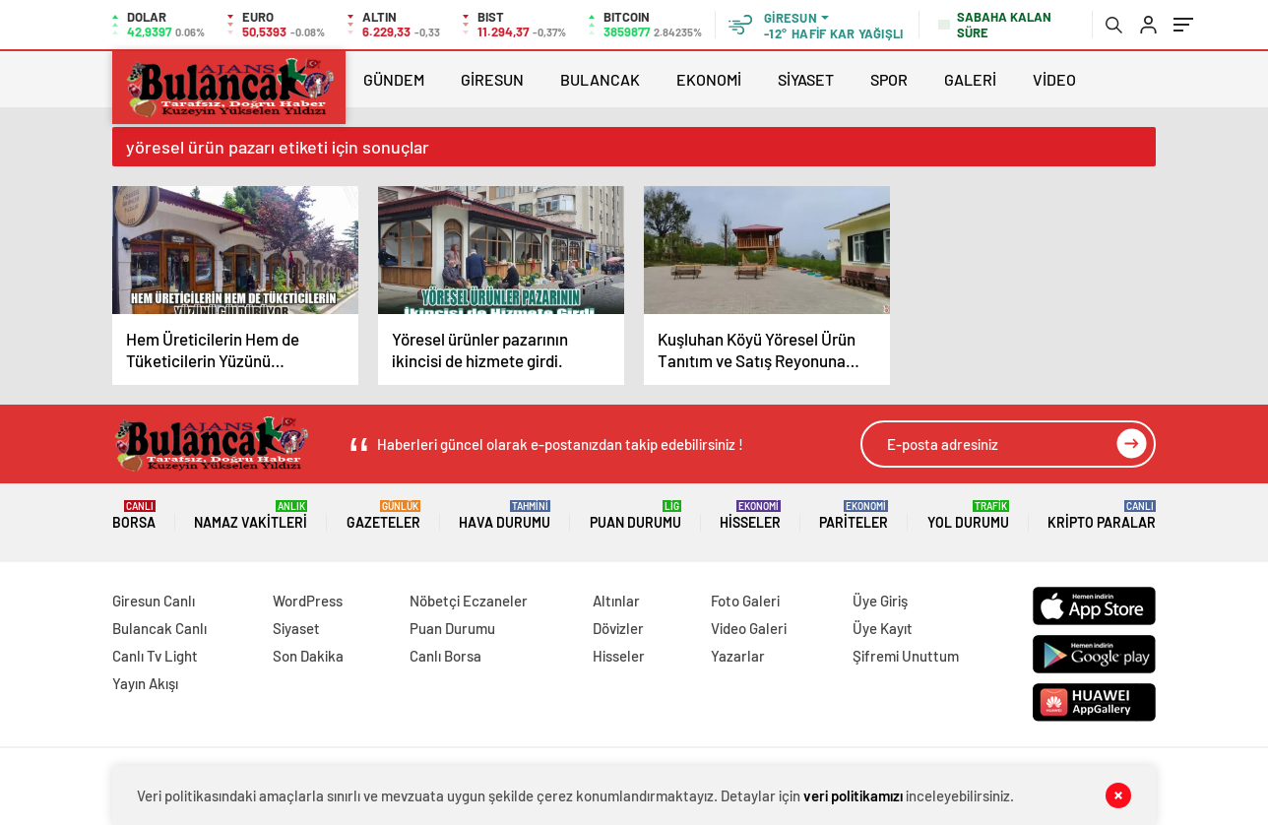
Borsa (134, 515)
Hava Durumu (504, 515)
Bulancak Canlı (159, 628)
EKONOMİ (708, 79)
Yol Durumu (968, 515)
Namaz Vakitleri (250, 515)
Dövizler (618, 628)
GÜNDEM (393, 79)
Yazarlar (738, 656)
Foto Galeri (745, 600)
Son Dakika (308, 656)
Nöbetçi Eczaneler (469, 600)
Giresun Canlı (153, 600)
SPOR (889, 79)
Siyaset (296, 628)
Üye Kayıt (883, 628)
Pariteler (853, 515)
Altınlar (616, 600)
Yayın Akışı (145, 683)
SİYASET (806, 79)
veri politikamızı (853, 795)
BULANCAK (600, 79)
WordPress (308, 600)
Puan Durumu (635, 515)
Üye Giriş (880, 600)
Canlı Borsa (445, 656)
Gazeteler (383, 515)
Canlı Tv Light (155, 656)
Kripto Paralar (1101, 515)
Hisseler (750, 515)
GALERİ (970, 79)
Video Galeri (749, 628)
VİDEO (1054, 79)
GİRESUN (492, 79)
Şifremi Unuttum (906, 656)
